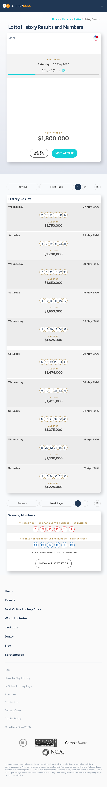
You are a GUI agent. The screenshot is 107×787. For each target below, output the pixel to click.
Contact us (12, 702)
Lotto (77, 19)
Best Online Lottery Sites (23, 609)
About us (10, 694)
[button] (102, 6)
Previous (22, 186)
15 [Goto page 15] (97, 503)
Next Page (56, 186)
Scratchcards (14, 655)
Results (66, 19)
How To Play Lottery (17, 678)
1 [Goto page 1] (77, 187)
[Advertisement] (54, 105)
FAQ (7, 670)
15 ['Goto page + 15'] (97, 187)
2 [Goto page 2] (85, 187)
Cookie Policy (13, 718)
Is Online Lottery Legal (18, 686)
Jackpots (11, 627)
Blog (8, 645)
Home (55, 19)
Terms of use (13, 710)
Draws (9, 636)
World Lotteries (16, 618)
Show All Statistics (53, 563)
